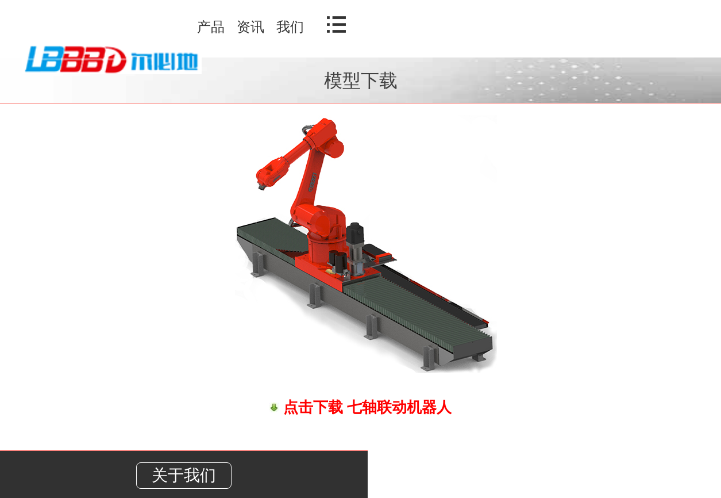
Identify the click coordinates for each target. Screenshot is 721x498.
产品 (211, 27)
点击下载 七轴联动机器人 (365, 407)
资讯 (250, 27)
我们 (290, 27)
